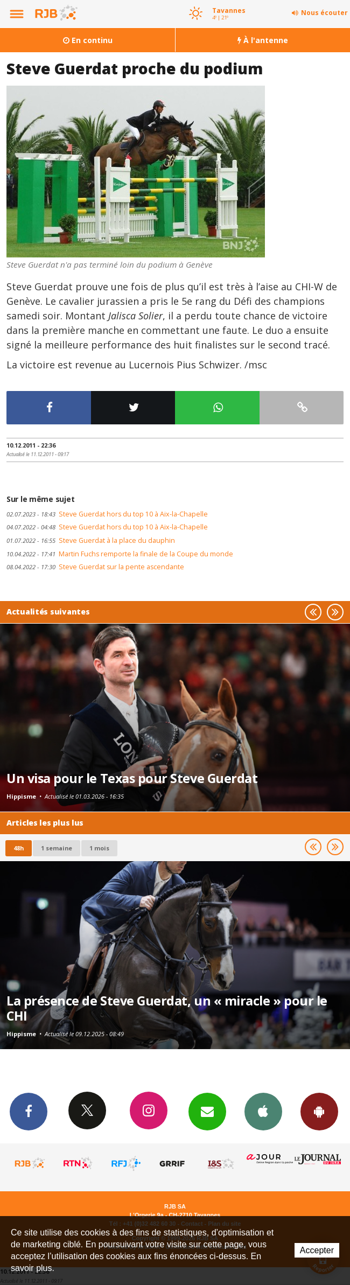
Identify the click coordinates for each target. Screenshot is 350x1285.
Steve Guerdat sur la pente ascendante (95, 566)
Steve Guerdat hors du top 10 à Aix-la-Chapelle (107, 514)
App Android (319, 1111)
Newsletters (207, 1111)
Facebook (28, 1111)
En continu (88, 40)
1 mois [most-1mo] (99, 848)
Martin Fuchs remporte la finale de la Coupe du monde (119, 553)
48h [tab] (18, 848)
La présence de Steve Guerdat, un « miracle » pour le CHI (166, 1008)
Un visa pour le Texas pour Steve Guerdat (131, 778)
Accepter (317, 1250)
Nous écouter (324, 12)
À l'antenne (262, 40)
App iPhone (263, 1111)
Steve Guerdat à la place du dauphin (90, 540)
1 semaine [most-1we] (56, 848)
